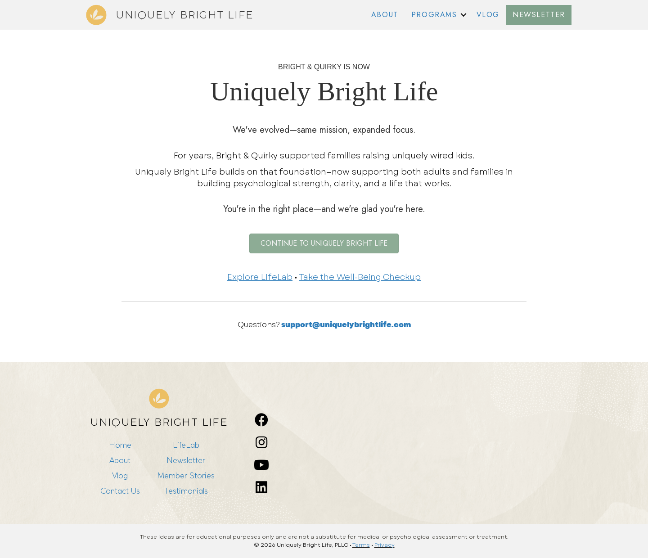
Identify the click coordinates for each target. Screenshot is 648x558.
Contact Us (120, 490)
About (119, 460)
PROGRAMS (434, 14)
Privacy (384, 545)
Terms (361, 545)
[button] (463, 15)
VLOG (488, 14)
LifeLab (186, 445)
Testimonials (186, 490)
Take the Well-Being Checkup (360, 277)
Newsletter (185, 460)
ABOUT (384, 14)
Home (120, 445)
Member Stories (186, 475)
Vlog (120, 475)
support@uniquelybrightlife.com (346, 325)
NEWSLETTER (539, 14)
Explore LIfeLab (259, 277)
